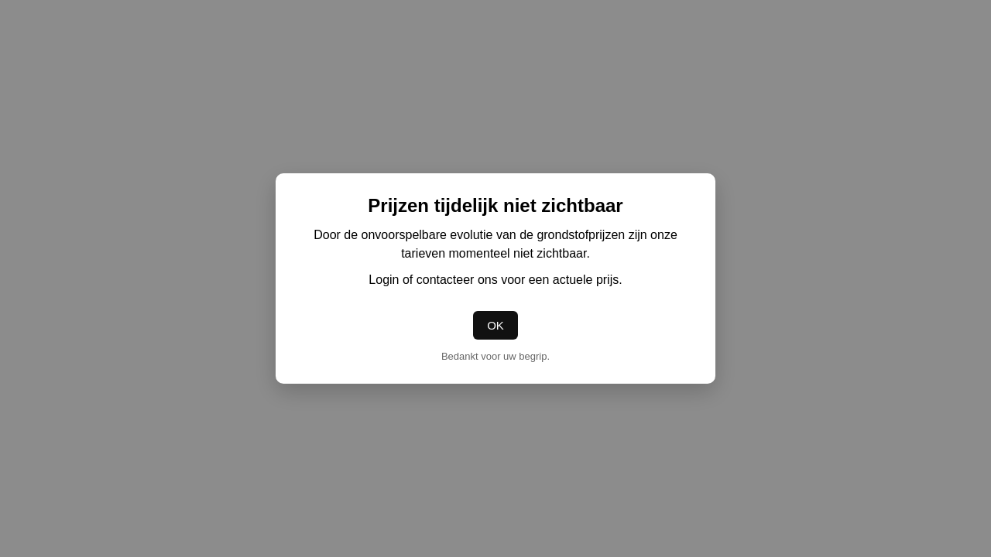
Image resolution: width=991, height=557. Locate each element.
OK (495, 325)
